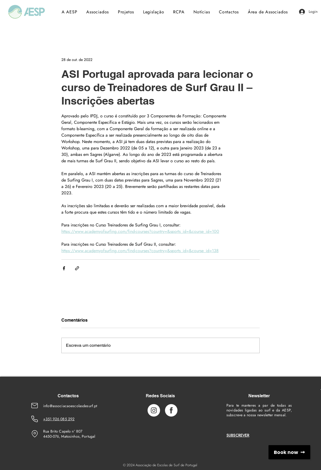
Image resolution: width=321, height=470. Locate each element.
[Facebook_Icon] (171, 410)
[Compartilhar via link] (77, 268)
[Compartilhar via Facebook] (63, 268)
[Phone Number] (34, 419)
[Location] (34, 433)
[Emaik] (34, 405)
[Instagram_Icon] (153, 410)
